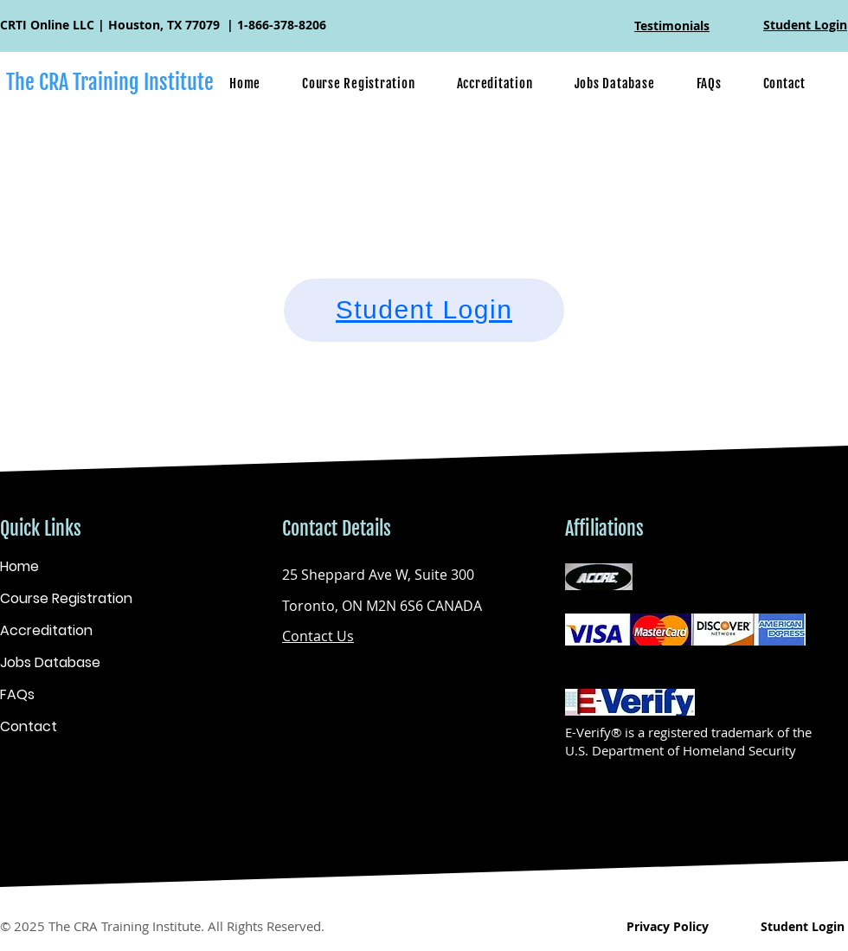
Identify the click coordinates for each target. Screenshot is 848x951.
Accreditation (46, 630)
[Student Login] (424, 310)
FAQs (17, 694)
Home (19, 566)
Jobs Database (50, 662)
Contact (28, 726)
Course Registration (66, 598)
